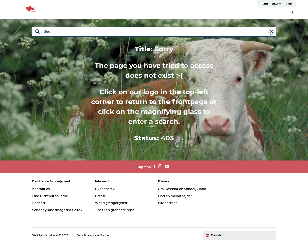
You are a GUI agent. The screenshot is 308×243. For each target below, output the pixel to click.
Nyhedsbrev (105, 189)
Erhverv (276, 3)
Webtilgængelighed (111, 203)
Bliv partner (167, 203)
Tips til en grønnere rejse (115, 210)
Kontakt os (41, 189)
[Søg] (37, 31)
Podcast (38, 203)
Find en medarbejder (175, 196)
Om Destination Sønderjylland (182, 189)
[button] (239, 235)
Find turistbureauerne (50, 196)
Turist (264, 3)
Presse (288, 3)
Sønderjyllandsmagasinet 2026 (57, 210)
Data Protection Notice (92, 235)
